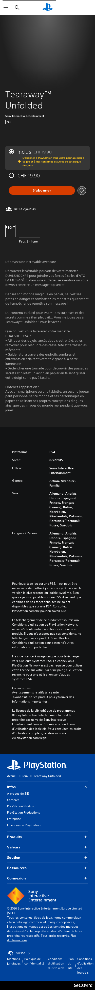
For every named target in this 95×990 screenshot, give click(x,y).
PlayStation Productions (23, 812)
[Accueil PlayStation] (47, 7)
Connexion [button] (47, 878)
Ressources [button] (47, 868)
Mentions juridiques (14, 961)
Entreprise (14, 819)
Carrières (13, 800)
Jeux (25, 776)
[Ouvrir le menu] (5, 7)
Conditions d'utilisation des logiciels (85, 966)
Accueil (12, 776)
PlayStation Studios (20, 806)
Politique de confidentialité (34, 961)
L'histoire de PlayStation (24, 825)
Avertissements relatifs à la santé (35, 692)
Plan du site (71, 963)
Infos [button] (47, 787)
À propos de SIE (18, 793)
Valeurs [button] (47, 847)
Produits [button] (47, 837)
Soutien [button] (47, 857)
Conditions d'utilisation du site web (56, 963)
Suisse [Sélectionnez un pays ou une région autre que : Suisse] (19, 953)
